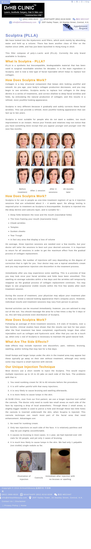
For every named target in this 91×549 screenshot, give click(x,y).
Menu (5, 2)
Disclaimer (20, 502)
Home (23, 506)
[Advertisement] (44, 526)
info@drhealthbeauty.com (24, 22)
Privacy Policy (11, 506)
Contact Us (7, 502)
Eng (87, 2)
